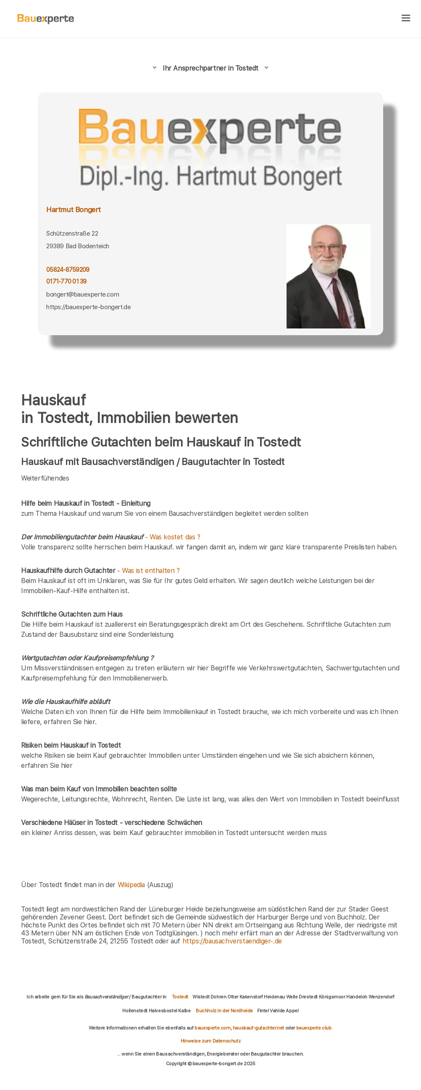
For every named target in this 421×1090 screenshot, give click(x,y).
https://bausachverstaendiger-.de (232, 941)
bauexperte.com (212, 1028)
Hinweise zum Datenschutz (210, 1041)
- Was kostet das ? (110, 537)
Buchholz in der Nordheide (224, 1011)
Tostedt (180, 997)
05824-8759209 (67, 269)
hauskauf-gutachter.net (258, 1028)
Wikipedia (132, 885)
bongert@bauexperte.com (82, 294)
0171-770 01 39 (66, 281)
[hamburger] (406, 19)
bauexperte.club (314, 1028)
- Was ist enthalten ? (100, 571)
